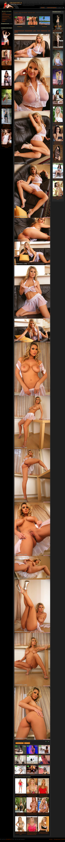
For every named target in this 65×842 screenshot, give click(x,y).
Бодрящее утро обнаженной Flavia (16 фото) (58, 48)
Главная (4, 13)
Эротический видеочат (51, 7)
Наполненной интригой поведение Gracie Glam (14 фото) (6, 87)
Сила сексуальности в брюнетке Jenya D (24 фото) (58, 161)
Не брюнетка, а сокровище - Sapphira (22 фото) (58, 179)
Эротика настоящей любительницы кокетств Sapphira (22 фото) (58, 143)
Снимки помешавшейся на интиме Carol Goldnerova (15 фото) (20, 833)
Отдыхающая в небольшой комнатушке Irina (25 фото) (58, 104)
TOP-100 (42, 7)
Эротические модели (6, 14)
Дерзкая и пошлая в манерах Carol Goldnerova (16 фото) (43, 813)
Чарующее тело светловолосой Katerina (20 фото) (58, 123)
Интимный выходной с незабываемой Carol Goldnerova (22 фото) (20, 814)
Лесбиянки (4, 19)
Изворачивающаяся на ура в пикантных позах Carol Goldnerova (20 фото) (43, 795)
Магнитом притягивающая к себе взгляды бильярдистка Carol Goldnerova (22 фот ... (32, 833)
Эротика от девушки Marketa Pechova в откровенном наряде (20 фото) (6, 126)
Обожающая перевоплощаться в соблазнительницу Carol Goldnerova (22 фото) (32, 795)
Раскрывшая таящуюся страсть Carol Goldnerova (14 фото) (20, 795)
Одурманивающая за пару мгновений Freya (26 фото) (58, 30)
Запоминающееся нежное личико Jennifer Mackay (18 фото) (58, 67)
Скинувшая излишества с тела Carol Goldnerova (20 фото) (32, 813)
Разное (3, 21)
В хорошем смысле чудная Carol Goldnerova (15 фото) (43, 832)
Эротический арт (5, 16)
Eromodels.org (8, 839)
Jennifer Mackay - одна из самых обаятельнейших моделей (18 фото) (58, 86)
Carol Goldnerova (19, 743)
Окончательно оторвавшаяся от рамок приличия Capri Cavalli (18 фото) (6, 47)
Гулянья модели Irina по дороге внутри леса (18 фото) (6, 106)
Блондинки (27, 743)
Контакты (51, 839)
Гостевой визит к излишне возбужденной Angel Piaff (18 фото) (6, 146)
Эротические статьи (6, 17)
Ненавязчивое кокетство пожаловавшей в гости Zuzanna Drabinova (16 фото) (6, 67)
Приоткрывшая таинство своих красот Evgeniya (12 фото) (58, 198)
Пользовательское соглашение (59, 839)
